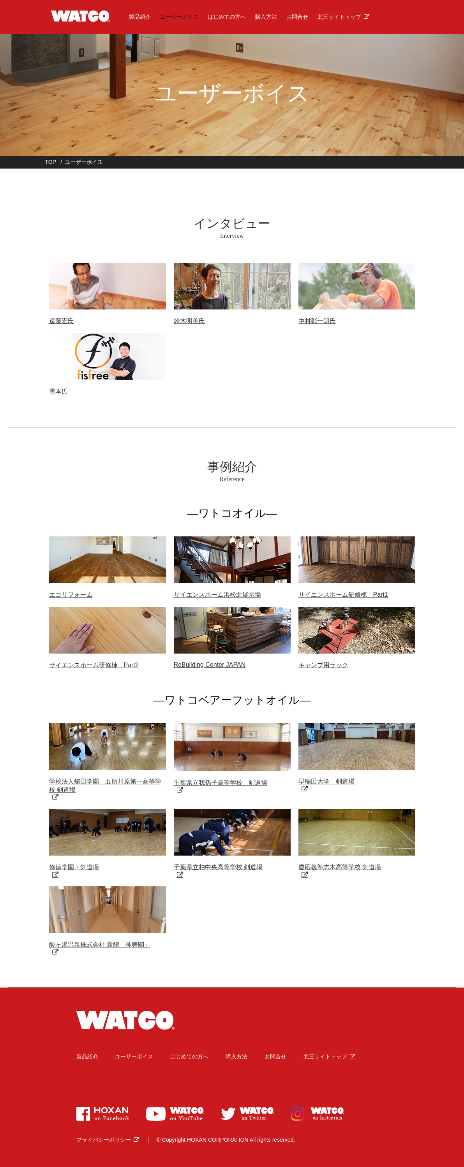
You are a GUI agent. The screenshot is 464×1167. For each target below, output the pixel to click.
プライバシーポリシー (103, 1140)
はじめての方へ (224, 15)
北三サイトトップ (337, 15)
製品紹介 (138, 15)
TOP (50, 162)
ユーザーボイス (177, 15)
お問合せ (295, 15)
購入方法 (264, 15)
